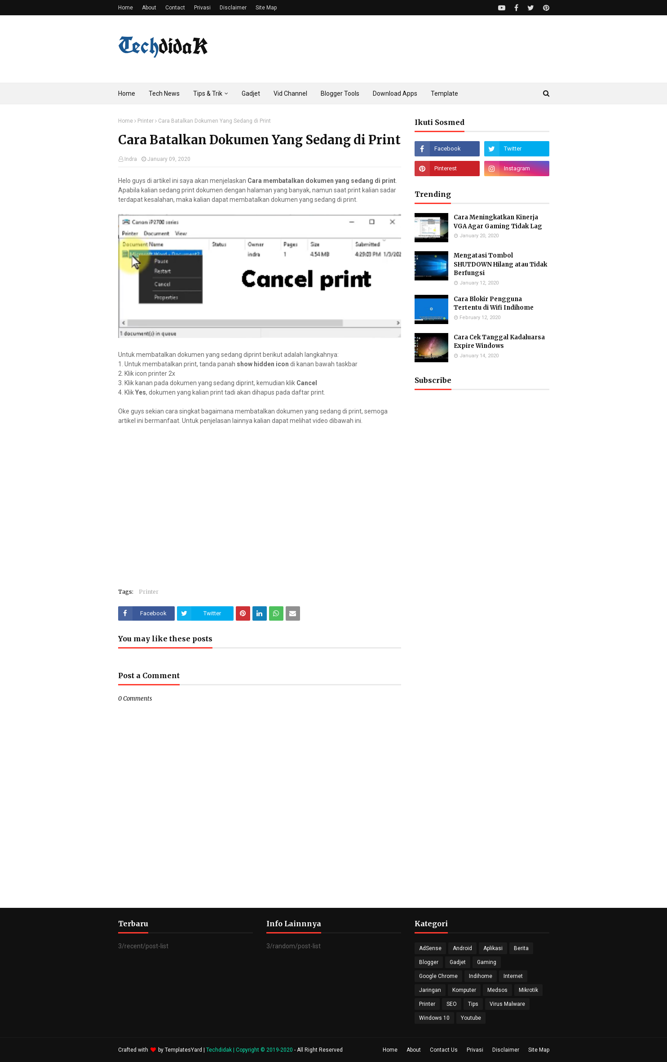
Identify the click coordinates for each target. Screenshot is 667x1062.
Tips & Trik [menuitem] (207, 93)
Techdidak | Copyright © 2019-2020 (250, 1050)
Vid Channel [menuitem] (290, 93)
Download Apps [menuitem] (395, 93)
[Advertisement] (482, 634)
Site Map (266, 7)
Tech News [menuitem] (164, 93)
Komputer (464, 990)
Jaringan (430, 990)
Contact (175, 7)
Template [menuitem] (444, 93)
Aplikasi (493, 948)
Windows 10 (434, 1018)
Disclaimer (233, 7)
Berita (521, 948)
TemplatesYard (183, 1050)
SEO (451, 1004)
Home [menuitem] (126, 93)
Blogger (428, 962)
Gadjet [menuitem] (251, 93)
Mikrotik (528, 990)
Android (462, 948)
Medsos (497, 990)
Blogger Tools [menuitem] (340, 93)
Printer (145, 121)
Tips (473, 1004)
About (149, 7)
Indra (130, 159)
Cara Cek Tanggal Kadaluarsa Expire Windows (499, 341)
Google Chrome (438, 976)
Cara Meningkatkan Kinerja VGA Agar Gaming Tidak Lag (498, 221)
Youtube (471, 1018)
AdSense (430, 948)
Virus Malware (507, 1004)
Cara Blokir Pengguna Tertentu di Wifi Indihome (494, 303)
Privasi (202, 7)
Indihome (480, 976)
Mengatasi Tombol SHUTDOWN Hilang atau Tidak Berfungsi (500, 264)
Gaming (486, 962)
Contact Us (444, 1050)
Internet (513, 976)
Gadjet (458, 962)
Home (125, 7)
